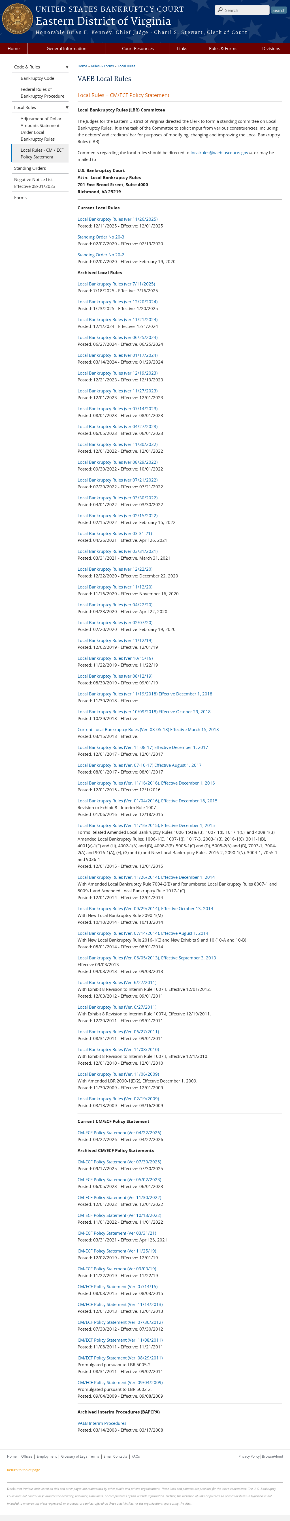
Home (14, 48)
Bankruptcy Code (37, 78)
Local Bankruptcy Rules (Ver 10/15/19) (115, 658)
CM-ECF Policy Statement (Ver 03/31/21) (117, 1233)
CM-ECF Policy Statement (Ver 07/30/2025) (119, 1162)
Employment (47, 1456)
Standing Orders (30, 168)
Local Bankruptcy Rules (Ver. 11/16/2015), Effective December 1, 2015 (146, 825)
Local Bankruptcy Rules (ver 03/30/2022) (117, 497)
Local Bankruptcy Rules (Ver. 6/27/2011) (117, 982)
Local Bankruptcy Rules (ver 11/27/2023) (117, 391)
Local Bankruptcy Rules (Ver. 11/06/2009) (118, 1074)
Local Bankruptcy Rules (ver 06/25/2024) (117, 337)
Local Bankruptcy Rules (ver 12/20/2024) (117, 301)
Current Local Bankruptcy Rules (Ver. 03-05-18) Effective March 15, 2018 (148, 729)
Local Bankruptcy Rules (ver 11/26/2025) (117, 219)
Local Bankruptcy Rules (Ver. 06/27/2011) (118, 1031)
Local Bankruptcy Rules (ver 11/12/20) (115, 587)
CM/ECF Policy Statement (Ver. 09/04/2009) (120, 1382)
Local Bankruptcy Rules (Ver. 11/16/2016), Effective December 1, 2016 (146, 783)
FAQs (136, 1456)
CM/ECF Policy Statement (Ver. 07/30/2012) (120, 1322)
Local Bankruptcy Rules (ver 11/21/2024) (117, 319)
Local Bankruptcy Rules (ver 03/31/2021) (117, 551)
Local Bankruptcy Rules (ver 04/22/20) (115, 604)
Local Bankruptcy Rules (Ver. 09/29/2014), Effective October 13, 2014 (145, 908)
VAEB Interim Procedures (102, 1423)
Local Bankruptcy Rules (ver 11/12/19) (115, 640)
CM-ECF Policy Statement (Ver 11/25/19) (117, 1251)
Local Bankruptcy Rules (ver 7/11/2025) (116, 284)
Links (182, 48)
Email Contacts (115, 1456)
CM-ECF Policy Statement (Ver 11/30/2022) (119, 1197)
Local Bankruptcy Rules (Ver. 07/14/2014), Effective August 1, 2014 (143, 933)
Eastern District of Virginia (103, 21)
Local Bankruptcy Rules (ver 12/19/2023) (117, 373)
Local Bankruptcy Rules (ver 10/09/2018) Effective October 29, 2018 (144, 711)
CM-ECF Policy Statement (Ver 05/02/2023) (119, 1179)
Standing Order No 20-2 (101, 254)
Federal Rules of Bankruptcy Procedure (42, 92)
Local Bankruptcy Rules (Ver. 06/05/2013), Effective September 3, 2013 (147, 958)
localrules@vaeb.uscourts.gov (221, 152)
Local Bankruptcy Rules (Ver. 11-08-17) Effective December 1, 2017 (143, 747)
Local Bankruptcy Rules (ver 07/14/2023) (117, 408)
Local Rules (126, 66)
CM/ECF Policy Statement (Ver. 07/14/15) (118, 1286)
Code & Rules (27, 67)
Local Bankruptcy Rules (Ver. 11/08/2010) (118, 1049)
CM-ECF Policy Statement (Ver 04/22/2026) (119, 1132)
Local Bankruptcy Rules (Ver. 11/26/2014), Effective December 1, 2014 (146, 877)
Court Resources (138, 48)
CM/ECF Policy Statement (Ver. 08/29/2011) (120, 1358)
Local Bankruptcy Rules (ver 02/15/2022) (117, 515)
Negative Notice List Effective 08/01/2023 (35, 183)
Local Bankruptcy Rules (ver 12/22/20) (115, 569)
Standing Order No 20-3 (101, 237)
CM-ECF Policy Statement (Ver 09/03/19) (117, 1268)
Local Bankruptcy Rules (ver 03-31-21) (115, 533)
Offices (26, 1456)
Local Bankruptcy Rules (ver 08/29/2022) (117, 462)
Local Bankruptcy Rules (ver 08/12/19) (115, 676)
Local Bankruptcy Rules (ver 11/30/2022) (117, 444)
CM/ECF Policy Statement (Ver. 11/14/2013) (120, 1304)
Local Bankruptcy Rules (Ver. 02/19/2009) (118, 1098)
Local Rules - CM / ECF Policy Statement (42, 153)
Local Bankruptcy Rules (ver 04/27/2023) (117, 426)
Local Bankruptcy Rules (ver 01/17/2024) (117, 355)
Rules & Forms (223, 48)
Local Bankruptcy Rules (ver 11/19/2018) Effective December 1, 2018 (145, 694)
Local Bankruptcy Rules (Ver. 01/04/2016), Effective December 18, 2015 (148, 801)
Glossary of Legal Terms (80, 1456)
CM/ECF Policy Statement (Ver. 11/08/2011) (120, 1340)
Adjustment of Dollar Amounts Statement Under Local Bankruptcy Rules (41, 129)
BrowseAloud (272, 1456)
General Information (66, 48)
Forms (20, 197)
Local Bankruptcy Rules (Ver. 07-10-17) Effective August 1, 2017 (140, 765)
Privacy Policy (249, 1456)
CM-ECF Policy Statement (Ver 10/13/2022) (119, 1215)
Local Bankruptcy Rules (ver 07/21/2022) (117, 480)
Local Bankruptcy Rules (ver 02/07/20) (115, 622)
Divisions (271, 48)
